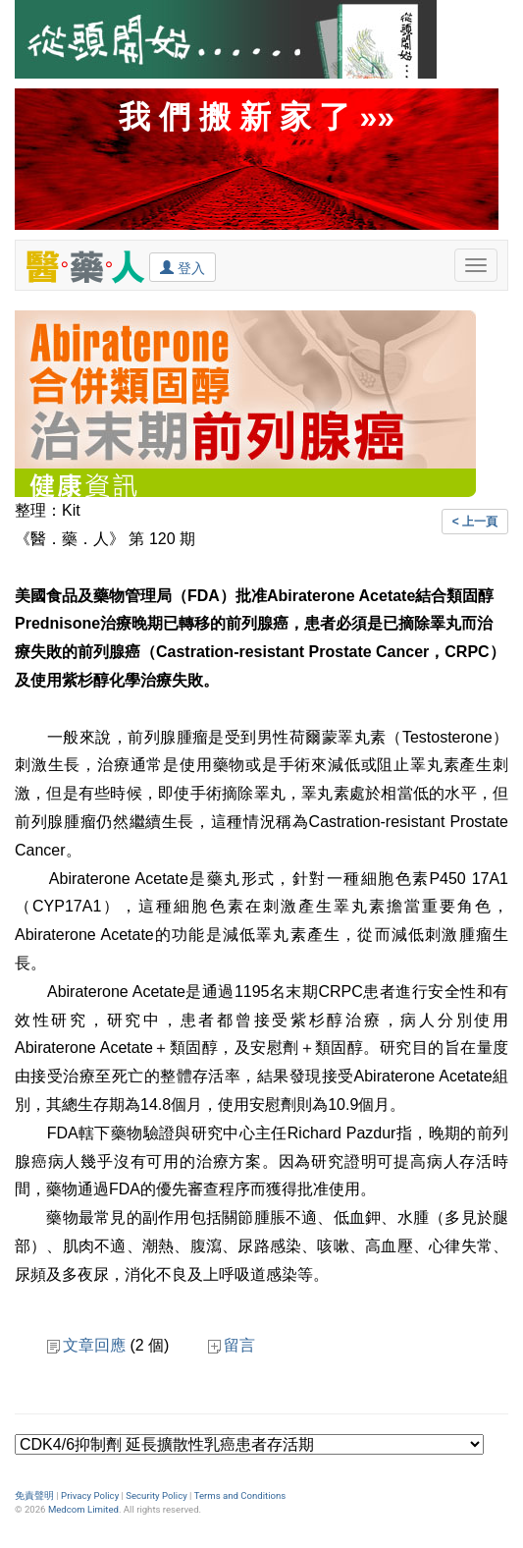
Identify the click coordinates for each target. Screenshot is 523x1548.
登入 (182, 267)
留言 (231, 1345)
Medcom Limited (83, 1509)
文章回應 (86, 1345)
